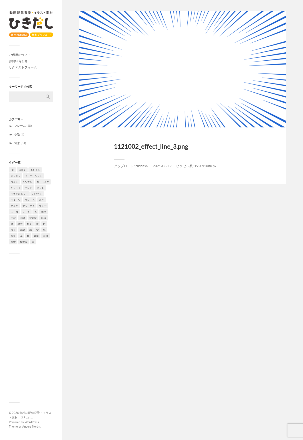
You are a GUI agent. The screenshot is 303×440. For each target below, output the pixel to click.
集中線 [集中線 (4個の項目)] (23, 241)
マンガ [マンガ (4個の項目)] (42, 205)
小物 (17, 134)
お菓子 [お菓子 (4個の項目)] (22, 169)
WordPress (32, 422)
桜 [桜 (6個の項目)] (37, 223)
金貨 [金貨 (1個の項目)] (13, 241)
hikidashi (141, 166)
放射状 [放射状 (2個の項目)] (33, 217)
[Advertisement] (31, 327)
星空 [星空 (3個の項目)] (20, 223)
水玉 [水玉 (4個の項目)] (13, 229)
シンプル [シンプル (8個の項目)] (27, 181)
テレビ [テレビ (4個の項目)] (28, 187)
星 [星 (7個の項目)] (12, 223)
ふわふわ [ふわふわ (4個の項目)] (35, 169)
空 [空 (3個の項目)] (37, 229)
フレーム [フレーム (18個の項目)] (30, 199)
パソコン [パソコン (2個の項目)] (37, 193)
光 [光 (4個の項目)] (35, 211)
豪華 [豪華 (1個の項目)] (36, 235)
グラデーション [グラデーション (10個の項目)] (33, 175)
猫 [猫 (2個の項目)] (30, 229)
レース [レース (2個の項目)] (26, 211)
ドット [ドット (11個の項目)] (40, 187)
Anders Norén (31, 426)
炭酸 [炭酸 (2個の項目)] (22, 229)
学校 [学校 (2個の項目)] (43, 211)
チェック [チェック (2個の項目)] (15, 187)
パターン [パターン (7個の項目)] (15, 199)
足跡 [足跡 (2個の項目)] (45, 235)
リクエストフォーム (23, 67)
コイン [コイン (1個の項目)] (14, 181)
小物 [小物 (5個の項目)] (22, 217)
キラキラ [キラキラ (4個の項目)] (15, 175)
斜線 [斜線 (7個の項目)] (43, 217)
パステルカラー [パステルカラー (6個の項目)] (19, 193)
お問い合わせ (18, 61)
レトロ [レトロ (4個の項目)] (14, 211)
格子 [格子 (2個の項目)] (29, 223)
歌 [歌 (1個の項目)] (44, 223)
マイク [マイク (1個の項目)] (14, 205)
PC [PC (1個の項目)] (12, 169)
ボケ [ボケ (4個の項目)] (41, 199)
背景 (17, 143)
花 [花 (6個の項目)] (21, 235)
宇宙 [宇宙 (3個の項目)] (13, 217)
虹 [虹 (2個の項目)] (28, 235)
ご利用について (20, 55)
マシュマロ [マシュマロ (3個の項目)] (28, 205)
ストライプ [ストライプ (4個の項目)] (43, 181)
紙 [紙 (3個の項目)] (44, 229)
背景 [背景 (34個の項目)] (13, 235)
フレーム (20, 125)
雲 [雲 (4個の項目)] (33, 241)
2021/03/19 (162, 166)
